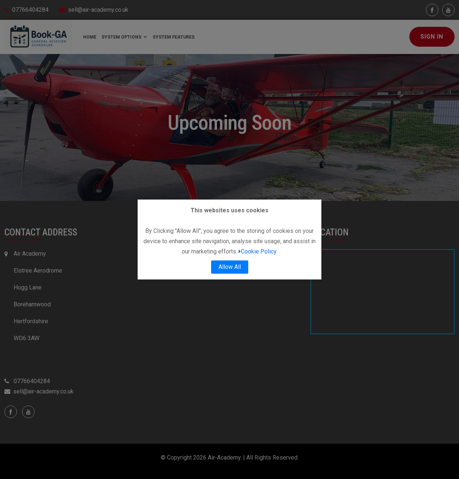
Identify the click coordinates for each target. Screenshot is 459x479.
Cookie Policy (257, 251)
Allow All (229, 266)
